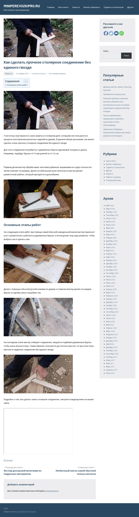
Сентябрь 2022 (112, 312)
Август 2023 (111, 276)
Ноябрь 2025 (111, 212)
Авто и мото (63, 7)
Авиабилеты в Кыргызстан (114, 94)
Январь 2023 (111, 299)
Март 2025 (110, 234)
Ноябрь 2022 (111, 305)
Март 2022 (110, 331)
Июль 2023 (110, 279)
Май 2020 (110, 344)
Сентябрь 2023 (112, 273)
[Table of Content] (26, 81)
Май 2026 (110, 205)
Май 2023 (110, 286)
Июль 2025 (110, 221)
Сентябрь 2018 (112, 354)
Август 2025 (111, 218)
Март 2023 (110, 292)
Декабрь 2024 (112, 241)
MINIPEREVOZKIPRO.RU (23, 6)
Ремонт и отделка (113, 177)
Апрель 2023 (111, 289)
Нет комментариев (57, 73)
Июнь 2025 (110, 225)
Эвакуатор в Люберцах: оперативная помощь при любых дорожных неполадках (117, 132)
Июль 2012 (110, 373)
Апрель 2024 (111, 254)
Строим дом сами (113, 180)
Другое (130, 7)
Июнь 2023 (110, 283)
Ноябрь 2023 (111, 267)
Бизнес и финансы (91, 7)
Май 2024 (110, 250)
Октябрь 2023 (111, 270)
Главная (51, 7)
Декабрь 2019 (111, 347)
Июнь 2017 (110, 360)
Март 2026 (110, 209)
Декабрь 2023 (111, 263)
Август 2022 (111, 315)
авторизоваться (51, 491)
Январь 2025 (111, 238)
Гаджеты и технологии (114, 7)
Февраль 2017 (111, 370)
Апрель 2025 (111, 231)
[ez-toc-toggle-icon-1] (24, 81)
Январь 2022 (111, 337)
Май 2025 (110, 228)
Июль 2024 (110, 247)
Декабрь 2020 (112, 341)
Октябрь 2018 (111, 350)
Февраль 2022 (112, 334)
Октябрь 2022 (112, 308)
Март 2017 (110, 367)
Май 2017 (110, 363)
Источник (8, 460)
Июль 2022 (110, 318)
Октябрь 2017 (111, 357)
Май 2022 (110, 325)
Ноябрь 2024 (111, 244)
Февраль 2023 (112, 296)
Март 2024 (110, 257)
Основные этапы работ (17, 85)
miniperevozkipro (38, 73)
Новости (76, 7)
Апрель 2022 (111, 328)
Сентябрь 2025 (112, 215)
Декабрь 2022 (112, 302)
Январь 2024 (111, 260)
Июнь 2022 (110, 321)
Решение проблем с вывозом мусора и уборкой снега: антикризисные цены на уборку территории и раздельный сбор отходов (116, 104)
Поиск (105, 51)
